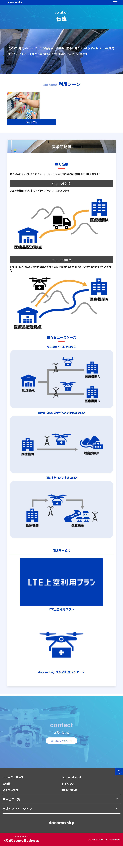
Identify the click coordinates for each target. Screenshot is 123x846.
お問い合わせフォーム (63, 744)
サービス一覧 (11, 799)
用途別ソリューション (17, 809)
